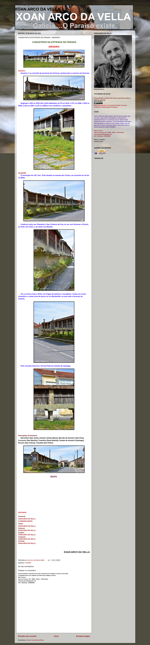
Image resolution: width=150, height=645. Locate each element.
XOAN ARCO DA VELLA (37, 9)
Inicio (56, 636)
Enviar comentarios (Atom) (35, 640)
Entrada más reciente (27, 636)
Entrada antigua (83, 636)
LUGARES (28, 563)
